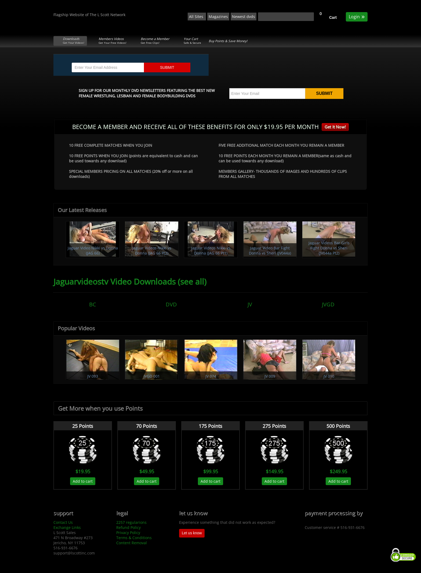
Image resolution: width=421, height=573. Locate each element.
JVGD (328, 304)
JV (250, 304)
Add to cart (83, 481)
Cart (333, 17)
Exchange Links (67, 527)
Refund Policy (128, 527)
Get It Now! (335, 127)
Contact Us (63, 522)
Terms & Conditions (134, 537)
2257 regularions (131, 522)
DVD (171, 304)
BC (92, 304)
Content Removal (131, 542)
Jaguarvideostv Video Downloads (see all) (129, 281)
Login (357, 16)
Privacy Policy (128, 532)
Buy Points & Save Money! (228, 41)
